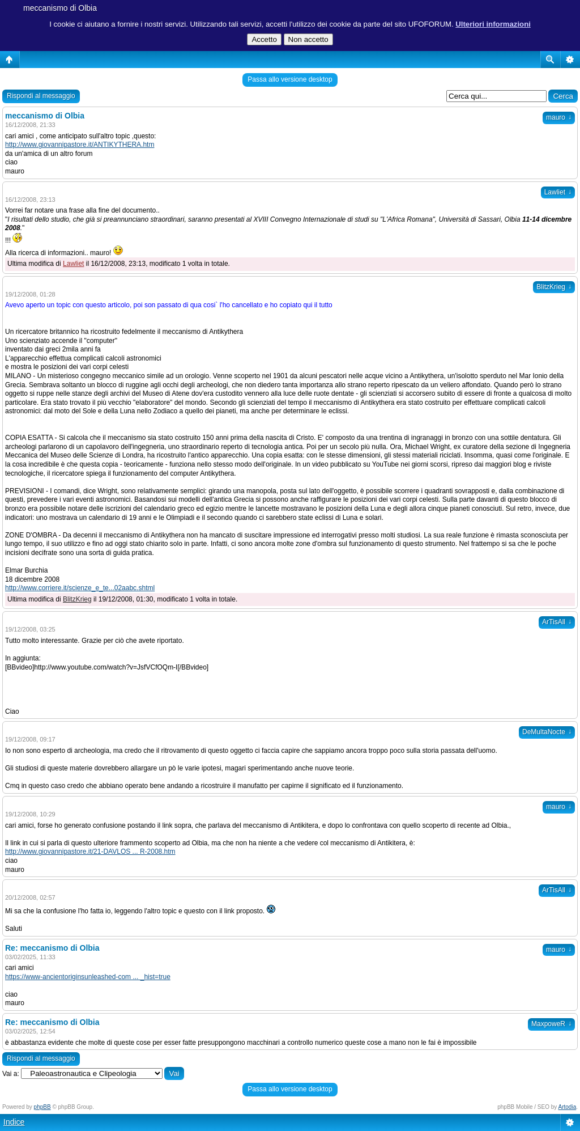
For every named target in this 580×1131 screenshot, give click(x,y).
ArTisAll (557, 622)
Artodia (567, 1107)
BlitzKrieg (554, 287)
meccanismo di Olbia (60, 7)
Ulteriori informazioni (493, 24)
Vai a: (10, 1074)
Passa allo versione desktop (290, 79)
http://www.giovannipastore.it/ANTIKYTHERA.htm (79, 145)
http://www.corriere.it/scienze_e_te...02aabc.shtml (80, 588)
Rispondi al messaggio (41, 96)
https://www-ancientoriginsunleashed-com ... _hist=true (87, 977)
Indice (13, 1121)
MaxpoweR (551, 1024)
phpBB (42, 1107)
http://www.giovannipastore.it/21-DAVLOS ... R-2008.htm (90, 851)
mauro (559, 117)
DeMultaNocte (547, 732)
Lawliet (558, 192)
